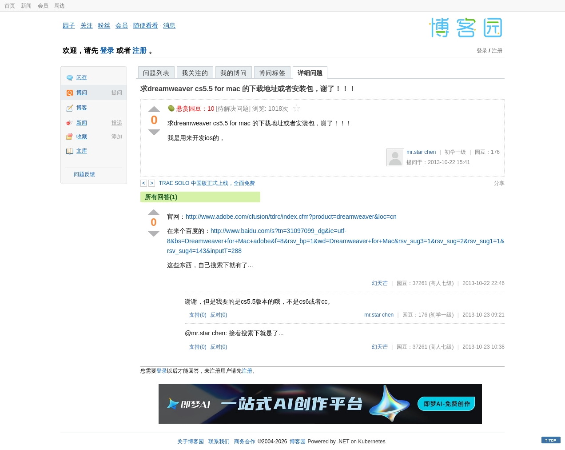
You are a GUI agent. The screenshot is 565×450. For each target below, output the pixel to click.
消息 (169, 25)
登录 (107, 50)
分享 (499, 183)
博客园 (298, 441)
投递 (116, 123)
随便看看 (145, 25)
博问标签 (272, 72)
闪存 (81, 77)
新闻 (26, 6)
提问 (116, 92)
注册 (139, 50)
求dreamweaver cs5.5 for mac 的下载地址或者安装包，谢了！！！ (248, 88)
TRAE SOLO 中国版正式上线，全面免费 (207, 183)
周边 (59, 6)
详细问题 (310, 72)
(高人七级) (441, 283)
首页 (9, 6)
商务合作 (244, 441)
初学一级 (455, 152)
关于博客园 (190, 441)
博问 (81, 92)
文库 (81, 151)
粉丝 (104, 25)
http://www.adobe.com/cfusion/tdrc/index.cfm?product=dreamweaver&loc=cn (291, 216)
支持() (198, 315)
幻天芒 (380, 283)
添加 (116, 136)
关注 (86, 25)
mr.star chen (421, 152)
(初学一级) (441, 315)
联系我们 (219, 441)
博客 (81, 107)
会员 (43, 6)
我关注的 (195, 72)
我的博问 (233, 72)
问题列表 (156, 72)
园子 (69, 25)
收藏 (81, 136)
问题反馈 (84, 174)
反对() (218, 315)
